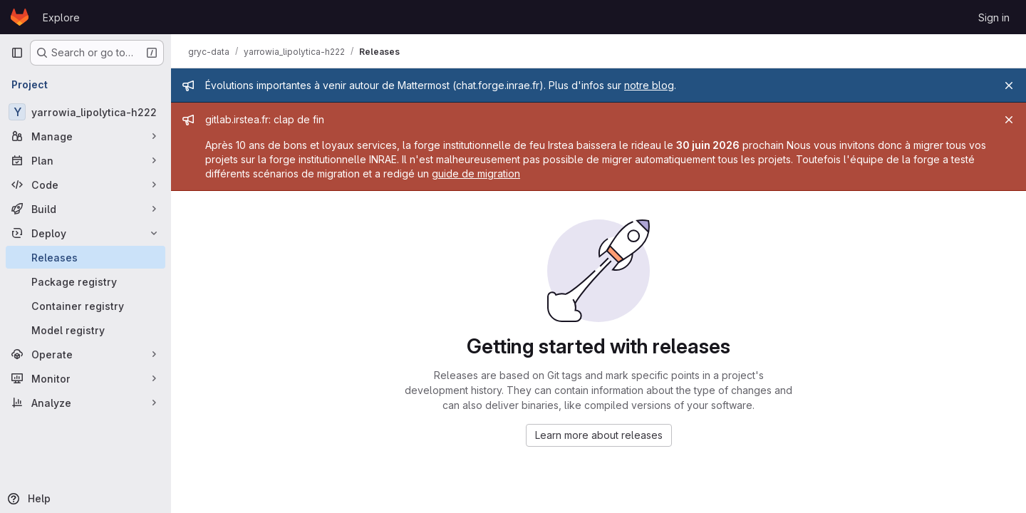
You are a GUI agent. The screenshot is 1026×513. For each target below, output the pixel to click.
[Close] (1008, 85)
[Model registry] (85, 329)
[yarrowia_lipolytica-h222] (85, 111)
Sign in (994, 17)
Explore (61, 17)
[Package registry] (85, 281)
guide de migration (476, 173)
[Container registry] (85, 305)
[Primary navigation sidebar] (17, 52)
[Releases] (85, 257)
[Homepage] (19, 17)
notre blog (649, 85)
